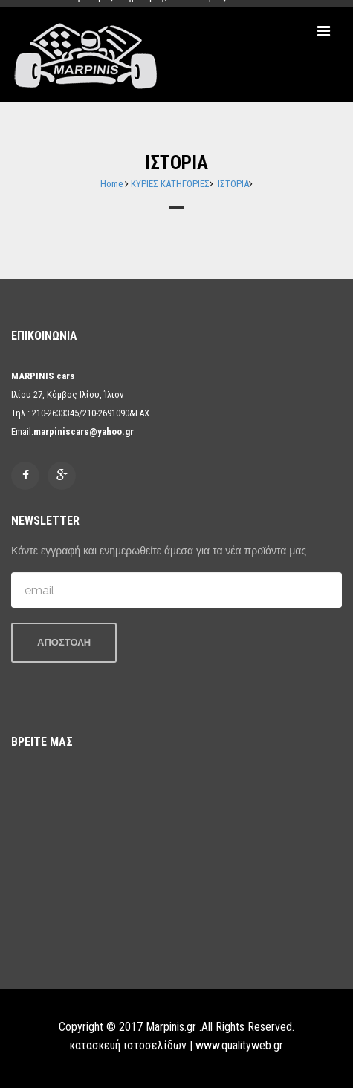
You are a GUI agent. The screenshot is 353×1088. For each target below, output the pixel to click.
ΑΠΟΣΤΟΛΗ (64, 642)
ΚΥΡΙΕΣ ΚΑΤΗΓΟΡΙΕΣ (170, 183)
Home (111, 183)
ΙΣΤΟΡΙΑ (233, 183)
